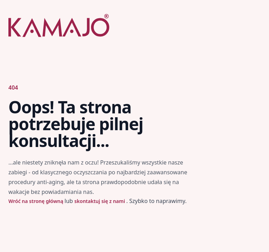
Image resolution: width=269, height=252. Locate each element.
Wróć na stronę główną (36, 201)
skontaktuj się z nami (100, 201)
